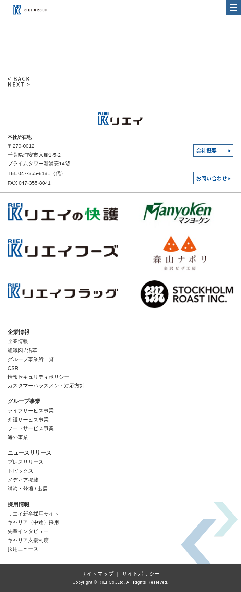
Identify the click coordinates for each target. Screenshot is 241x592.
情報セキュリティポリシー (38, 377)
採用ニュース (23, 549)
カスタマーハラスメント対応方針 (46, 385)
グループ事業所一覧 (31, 359)
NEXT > (19, 84)
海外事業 (18, 437)
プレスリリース (26, 462)
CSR (13, 368)
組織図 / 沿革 (23, 350)
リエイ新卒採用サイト (33, 514)
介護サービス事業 (28, 419)
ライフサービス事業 (31, 410)
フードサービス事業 (31, 428)
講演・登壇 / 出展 (28, 489)
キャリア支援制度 (28, 540)
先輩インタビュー (28, 531)
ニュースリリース (29, 453)
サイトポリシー (141, 574)
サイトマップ (97, 574)
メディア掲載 (23, 480)
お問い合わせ (211, 178)
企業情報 (18, 332)
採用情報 (18, 504)
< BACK (19, 79)
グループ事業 (24, 401)
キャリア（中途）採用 (33, 522)
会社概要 (206, 150)
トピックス (20, 471)
